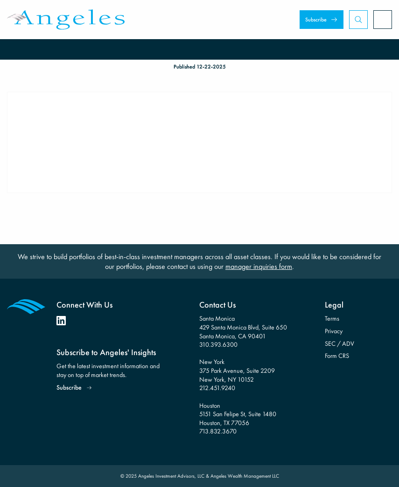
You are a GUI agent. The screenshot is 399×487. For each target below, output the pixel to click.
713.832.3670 (218, 431)
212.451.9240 (217, 388)
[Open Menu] (382, 19)
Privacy (334, 331)
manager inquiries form (258, 266)
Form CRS (337, 355)
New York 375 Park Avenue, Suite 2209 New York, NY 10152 (237, 370)
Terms (332, 318)
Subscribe (316, 19)
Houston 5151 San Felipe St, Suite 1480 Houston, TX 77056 (237, 414)
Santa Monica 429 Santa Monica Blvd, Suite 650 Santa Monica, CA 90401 (243, 327)
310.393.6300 (218, 344)
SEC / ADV (339, 343)
